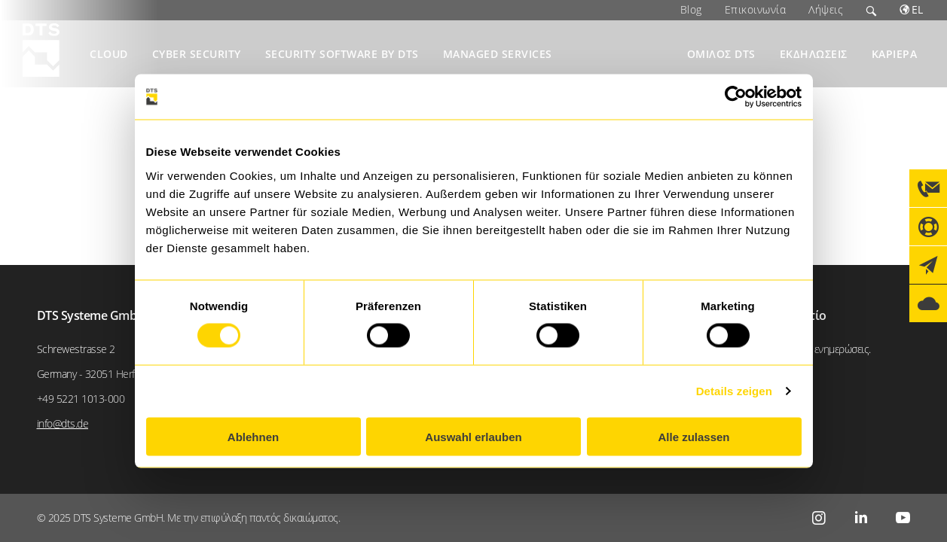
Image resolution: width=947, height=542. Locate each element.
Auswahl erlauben (473, 436)
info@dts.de (63, 423)
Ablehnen (253, 436)
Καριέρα (895, 54)
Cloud (109, 54)
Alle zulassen (693, 436)
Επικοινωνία (756, 9)
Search (871, 10)
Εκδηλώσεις (814, 54)
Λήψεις (825, 9)
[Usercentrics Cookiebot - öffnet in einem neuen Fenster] (736, 97)
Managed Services (497, 54)
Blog (691, 9)
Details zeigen (734, 391)
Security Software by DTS (342, 54)
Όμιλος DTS (721, 54)
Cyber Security (196, 54)
